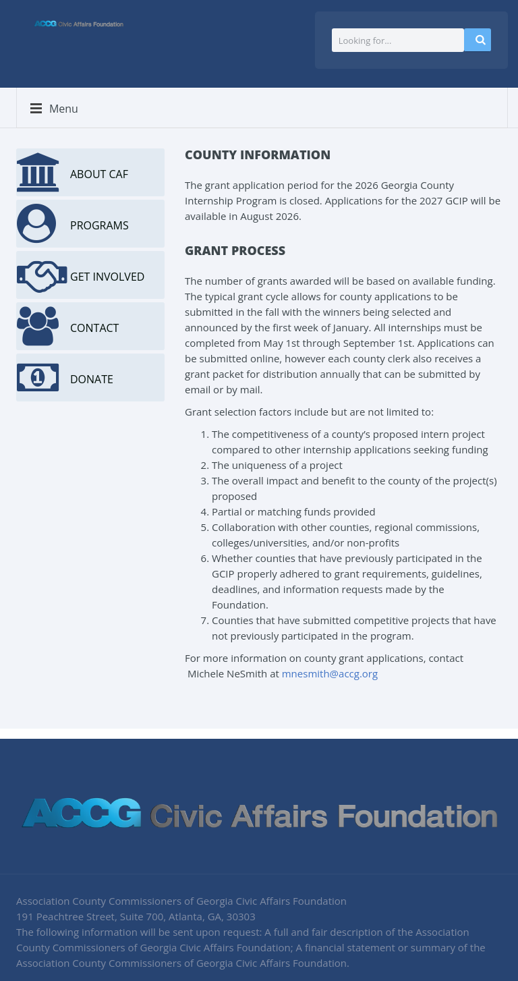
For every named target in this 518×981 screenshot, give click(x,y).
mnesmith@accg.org (330, 673)
